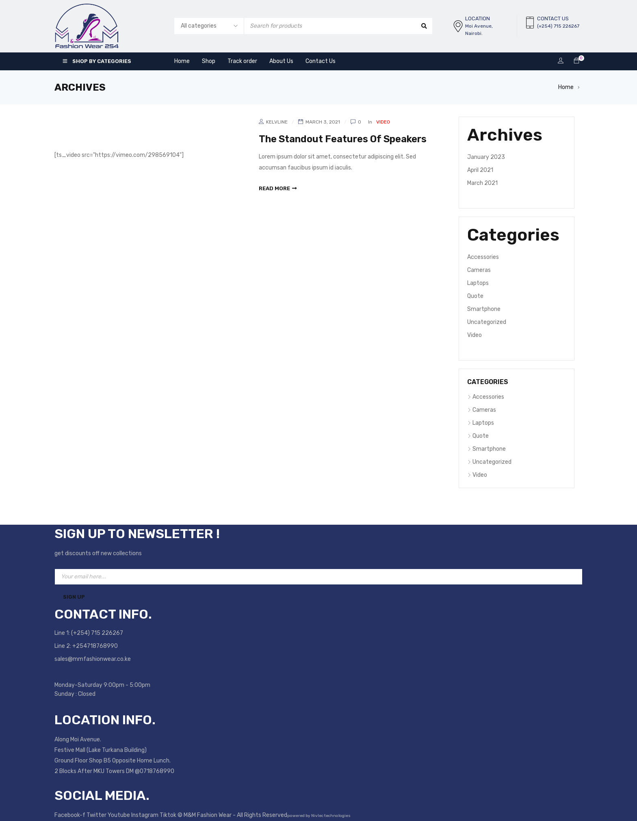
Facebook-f (70, 815)
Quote (475, 296)
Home (566, 87)
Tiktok (169, 815)
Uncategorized (486, 322)
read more (274, 188)
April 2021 (480, 170)
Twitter (97, 815)
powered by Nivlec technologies (319, 815)
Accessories (483, 257)
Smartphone (483, 309)
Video (383, 122)
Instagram (145, 815)
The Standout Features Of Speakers (345, 139)
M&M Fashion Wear (208, 815)
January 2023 (486, 157)
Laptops (478, 283)
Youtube (119, 815)
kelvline (277, 122)
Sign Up (74, 597)
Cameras (479, 270)
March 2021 (482, 183)
